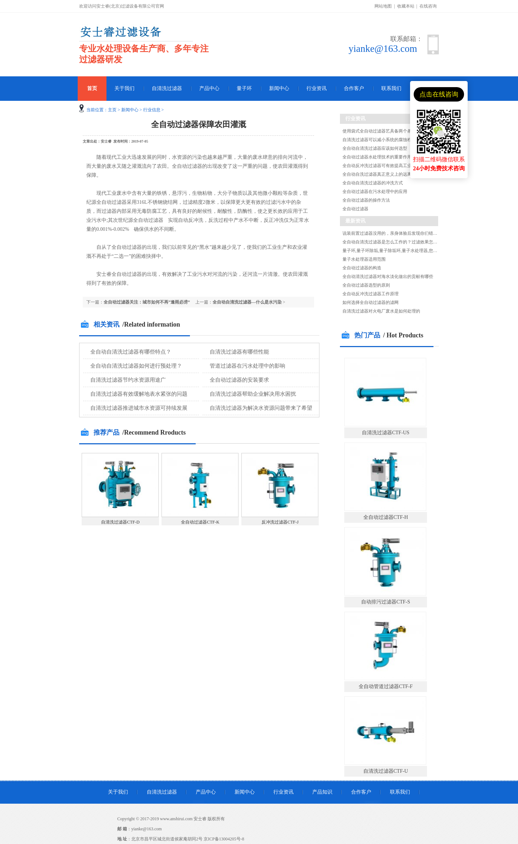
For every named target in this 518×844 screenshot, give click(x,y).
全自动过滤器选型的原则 (366, 285)
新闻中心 (279, 88)
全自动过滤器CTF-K (200, 522)
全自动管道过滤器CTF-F (386, 686)
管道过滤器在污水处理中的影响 (247, 366)
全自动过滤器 (355, 208)
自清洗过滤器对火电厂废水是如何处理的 (381, 311)
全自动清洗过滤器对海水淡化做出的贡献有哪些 (387, 276)
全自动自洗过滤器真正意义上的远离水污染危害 (387, 174)
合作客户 (354, 88)
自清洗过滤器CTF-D (120, 522)
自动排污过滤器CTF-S (385, 602)
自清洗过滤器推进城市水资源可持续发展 (138, 408)
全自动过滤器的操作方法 (366, 200)
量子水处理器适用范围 (364, 259)
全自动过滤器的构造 (361, 267)
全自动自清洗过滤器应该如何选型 (374, 148)
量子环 (244, 88)
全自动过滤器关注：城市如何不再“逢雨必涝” (147, 302)
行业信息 (151, 109)
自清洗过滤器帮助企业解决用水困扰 (253, 394)
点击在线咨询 (438, 94)
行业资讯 (316, 88)
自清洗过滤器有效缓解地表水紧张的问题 (138, 394)
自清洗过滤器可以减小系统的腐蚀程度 (379, 139)
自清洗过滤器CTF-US (385, 432)
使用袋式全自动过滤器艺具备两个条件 (379, 131)
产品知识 (322, 792)
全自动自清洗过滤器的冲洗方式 (372, 182)
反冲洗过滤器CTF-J (280, 522)
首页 (92, 88)
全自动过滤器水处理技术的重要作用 (377, 157)
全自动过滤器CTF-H (385, 517)
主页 (112, 109)
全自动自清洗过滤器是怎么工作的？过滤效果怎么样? (393, 241)
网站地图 (383, 6)
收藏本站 (405, 6)
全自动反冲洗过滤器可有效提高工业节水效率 (385, 165)
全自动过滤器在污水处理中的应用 (374, 191)
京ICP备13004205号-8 (224, 838)
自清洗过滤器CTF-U (385, 771)
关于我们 (124, 88)
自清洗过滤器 (167, 88)
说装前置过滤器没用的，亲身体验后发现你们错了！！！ (396, 233)
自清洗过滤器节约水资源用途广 (128, 380)
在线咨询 (428, 6)
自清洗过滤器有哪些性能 (239, 352)
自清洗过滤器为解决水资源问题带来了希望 (261, 408)
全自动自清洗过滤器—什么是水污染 (247, 302)
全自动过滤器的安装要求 (239, 380)
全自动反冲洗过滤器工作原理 (370, 293)
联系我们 (391, 88)
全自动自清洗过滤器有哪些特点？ (130, 352)
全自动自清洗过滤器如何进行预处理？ (136, 366)
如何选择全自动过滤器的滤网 (370, 302)
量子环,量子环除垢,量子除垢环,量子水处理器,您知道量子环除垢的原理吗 (411, 250)
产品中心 (209, 88)
